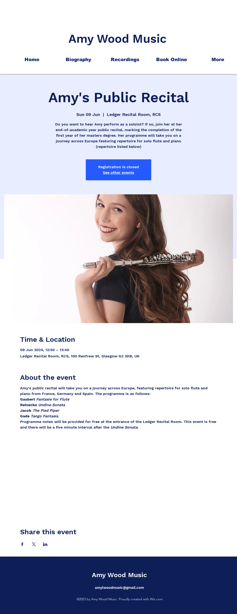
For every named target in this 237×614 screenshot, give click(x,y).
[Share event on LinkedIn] (45, 544)
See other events (118, 172)
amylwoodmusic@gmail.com (119, 588)
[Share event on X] (34, 544)
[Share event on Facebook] (22, 544)
